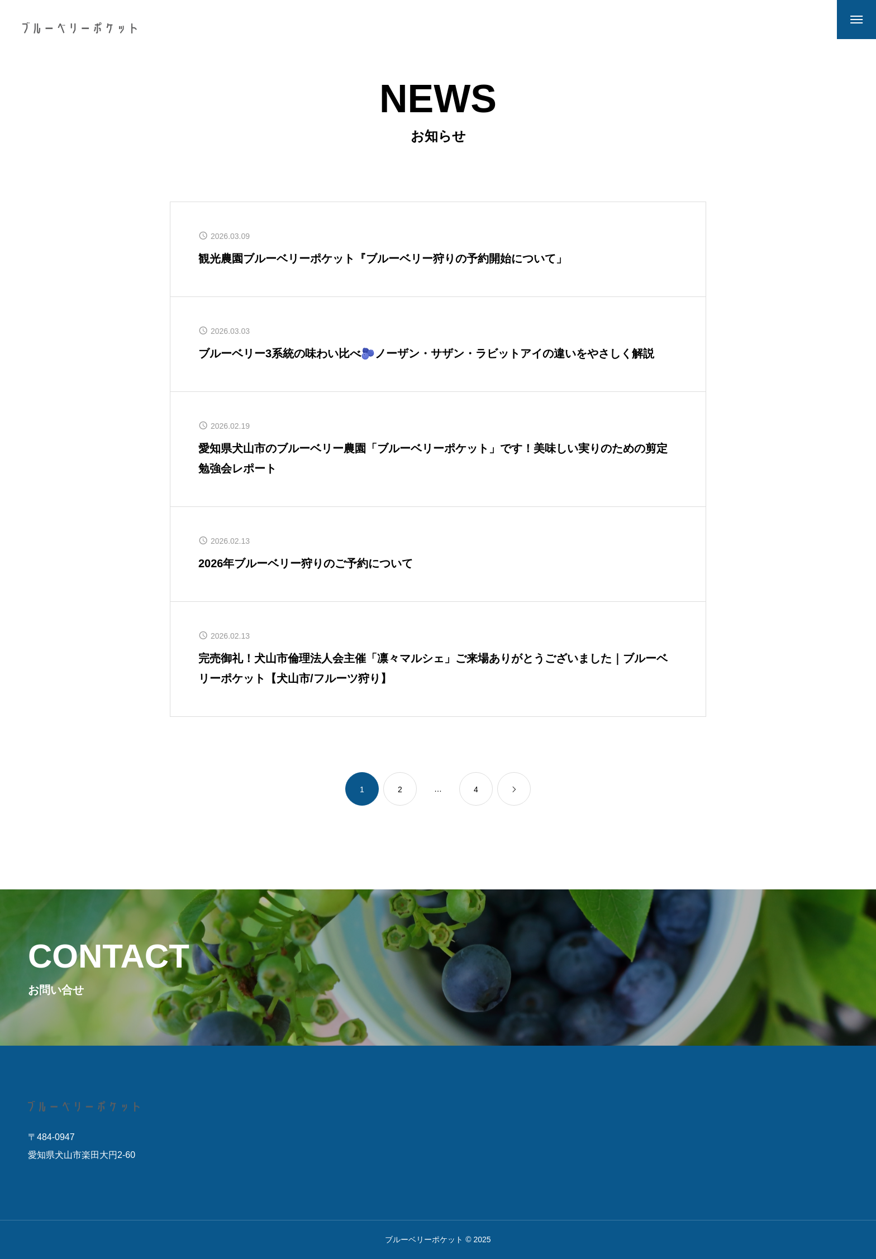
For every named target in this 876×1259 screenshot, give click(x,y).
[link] (514, 789)
